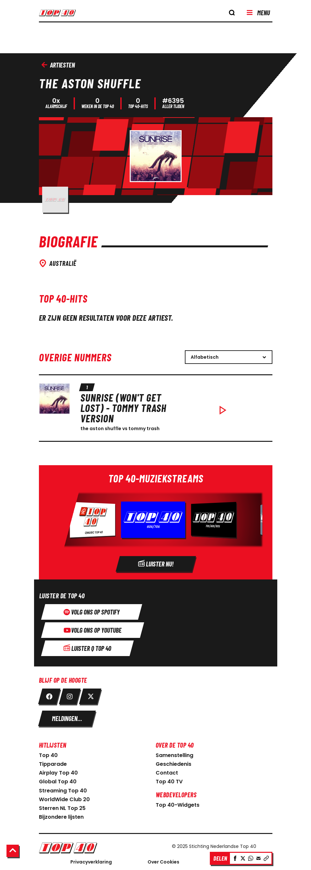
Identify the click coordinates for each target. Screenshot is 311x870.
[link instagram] (69, 694)
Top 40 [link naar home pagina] (48, 754)
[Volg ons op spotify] (91, 610)
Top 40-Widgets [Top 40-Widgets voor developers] (177, 803)
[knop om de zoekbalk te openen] (232, 13)
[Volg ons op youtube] (92, 628)
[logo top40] (64, 15)
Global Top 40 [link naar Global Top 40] (58, 780)
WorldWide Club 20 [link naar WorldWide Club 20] (64, 798)
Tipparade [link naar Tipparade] (53, 762)
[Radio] (155, 521)
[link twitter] (90, 694)
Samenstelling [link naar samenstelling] (174, 754)
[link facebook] (49, 694)
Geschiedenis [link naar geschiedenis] (173, 762)
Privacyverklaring (91, 860)
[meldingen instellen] (67, 717)
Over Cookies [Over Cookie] (163, 860)
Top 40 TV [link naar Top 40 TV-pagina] (169, 780)
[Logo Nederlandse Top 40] (97, 846)
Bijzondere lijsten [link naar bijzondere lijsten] (61, 815)
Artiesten (58, 65)
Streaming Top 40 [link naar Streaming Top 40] (63, 789)
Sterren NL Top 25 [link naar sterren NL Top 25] (62, 806)
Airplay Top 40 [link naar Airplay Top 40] (58, 771)
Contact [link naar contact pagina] (167, 771)
